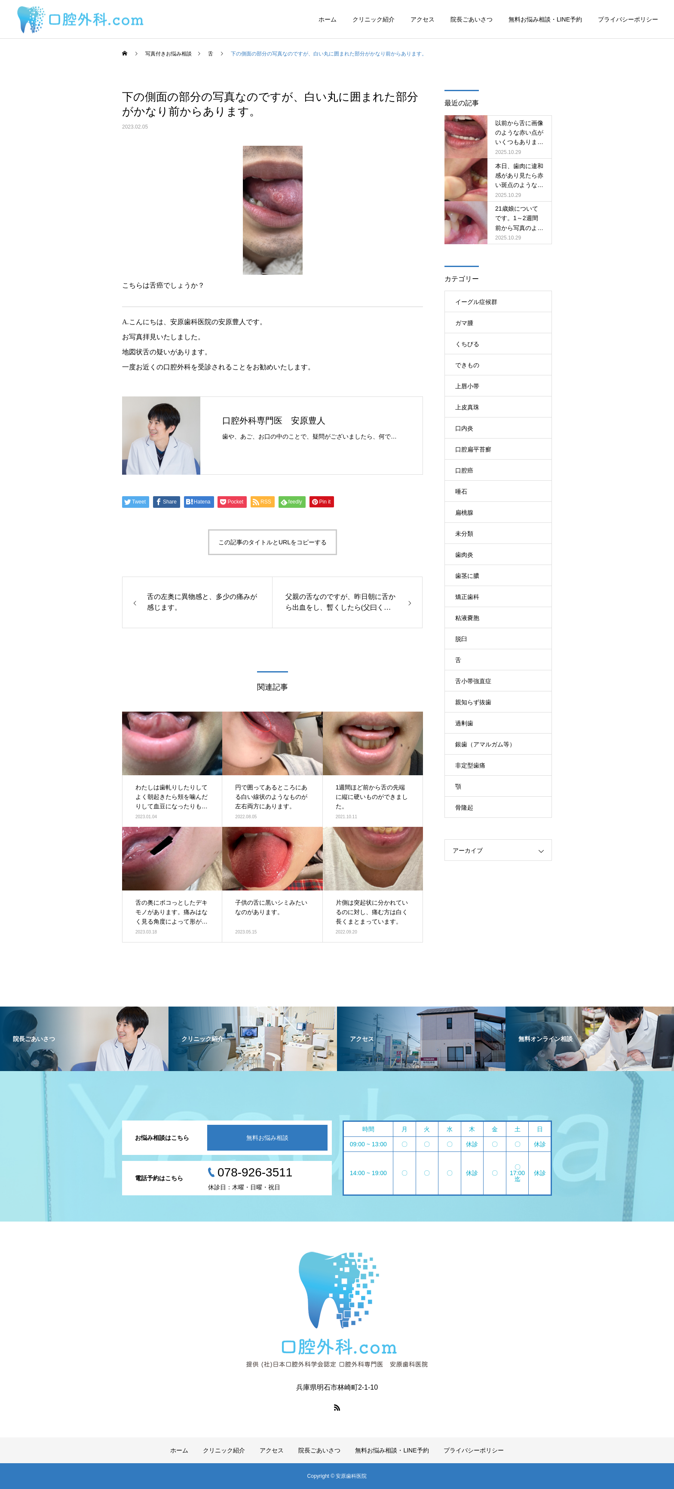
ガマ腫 (464, 322)
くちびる (467, 344)
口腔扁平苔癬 (473, 449)
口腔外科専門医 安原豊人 (273, 420)
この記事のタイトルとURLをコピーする (272, 542)
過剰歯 (464, 723)
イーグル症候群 (476, 301)
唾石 (461, 491)
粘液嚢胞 (467, 617)
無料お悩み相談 (267, 1137)
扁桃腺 (464, 512)
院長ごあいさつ (471, 19)
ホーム (328, 19)
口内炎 (464, 428)
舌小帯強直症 (473, 681)
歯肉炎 (464, 554)
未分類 (464, 533)
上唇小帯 (467, 386)
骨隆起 (464, 807)
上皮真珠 (467, 407)
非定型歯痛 (470, 765)
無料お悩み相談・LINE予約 (545, 19)
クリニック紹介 (373, 19)
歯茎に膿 (467, 575)
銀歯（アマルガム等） (485, 744)
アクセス (423, 19)
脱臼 (461, 639)
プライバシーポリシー (628, 19)
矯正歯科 (467, 596)
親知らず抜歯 (473, 702)
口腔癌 (464, 470)
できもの (467, 365)
